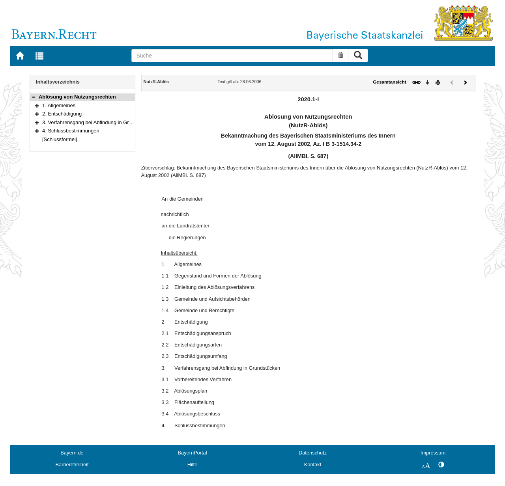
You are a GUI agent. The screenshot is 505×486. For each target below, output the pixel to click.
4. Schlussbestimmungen (70, 131)
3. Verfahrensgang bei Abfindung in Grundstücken (98, 122)
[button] (34, 97)
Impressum (433, 453)
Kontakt (312, 464)
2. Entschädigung (62, 114)
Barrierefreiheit (72, 464)
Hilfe (192, 464)
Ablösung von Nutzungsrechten (77, 97)
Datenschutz (313, 453)
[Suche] (232, 55)
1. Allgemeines (58, 105)
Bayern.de (71, 453)
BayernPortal (192, 453)
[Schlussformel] (59, 139)
